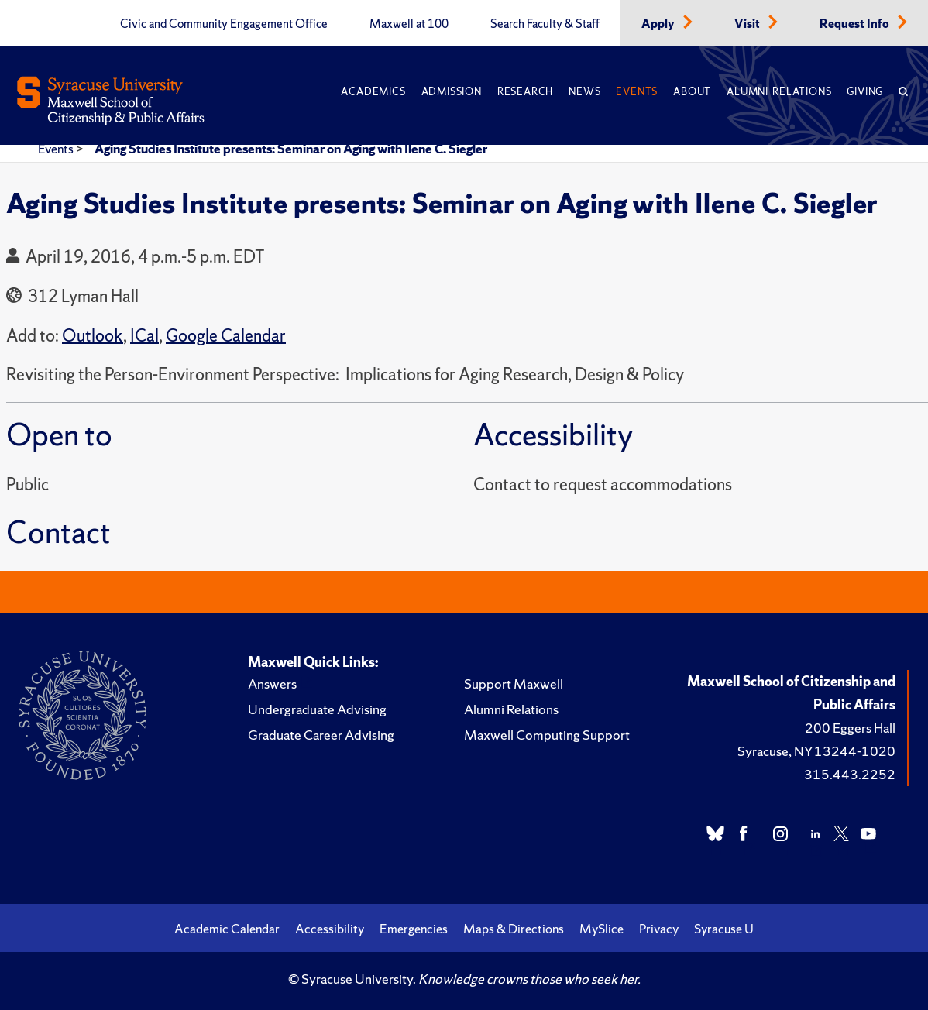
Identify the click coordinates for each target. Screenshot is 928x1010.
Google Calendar (226, 336)
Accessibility (329, 928)
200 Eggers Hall (850, 728)
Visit (748, 24)
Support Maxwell (513, 683)
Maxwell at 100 (409, 24)
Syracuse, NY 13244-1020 (816, 751)
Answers (272, 683)
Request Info (856, 24)
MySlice (601, 928)
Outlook (92, 336)
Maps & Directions (513, 928)
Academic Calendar (227, 928)
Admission (451, 91)
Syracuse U (724, 928)
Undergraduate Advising (317, 709)
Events (637, 91)
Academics (373, 91)
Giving (865, 91)
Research (525, 91)
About (692, 91)
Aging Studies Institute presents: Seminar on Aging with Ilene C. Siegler (291, 148)
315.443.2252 (849, 774)
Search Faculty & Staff (545, 24)
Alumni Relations (779, 91)
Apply (659, 24)
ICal (144, 336)
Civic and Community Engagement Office (224, 24)
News (584, 91)
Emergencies (414, 928)
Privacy (659, 928)
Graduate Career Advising (321, 735)
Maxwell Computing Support (547, 735)
